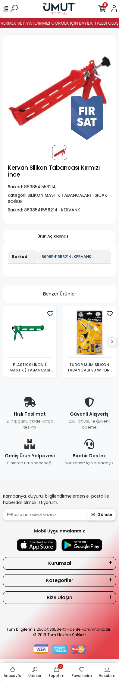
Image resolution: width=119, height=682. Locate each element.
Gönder (101, 514)
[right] (112, 342)
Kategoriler (59, 580)
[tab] (53, 236)
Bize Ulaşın (59, 597)
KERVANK (82, 256)
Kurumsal (59, 563)
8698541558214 (56, 256)
